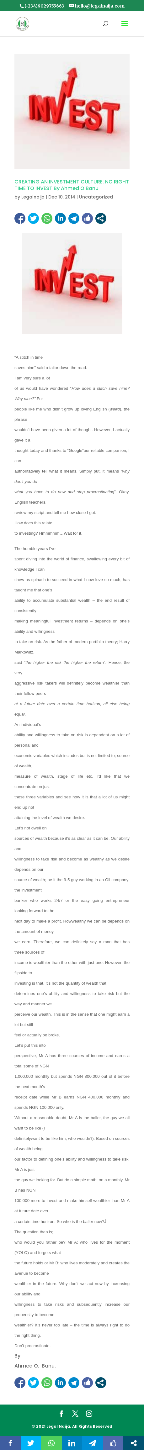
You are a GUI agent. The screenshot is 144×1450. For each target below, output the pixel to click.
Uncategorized (96, 197)
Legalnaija (33, 197)
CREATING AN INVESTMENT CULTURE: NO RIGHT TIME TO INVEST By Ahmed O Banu (71, 185)
